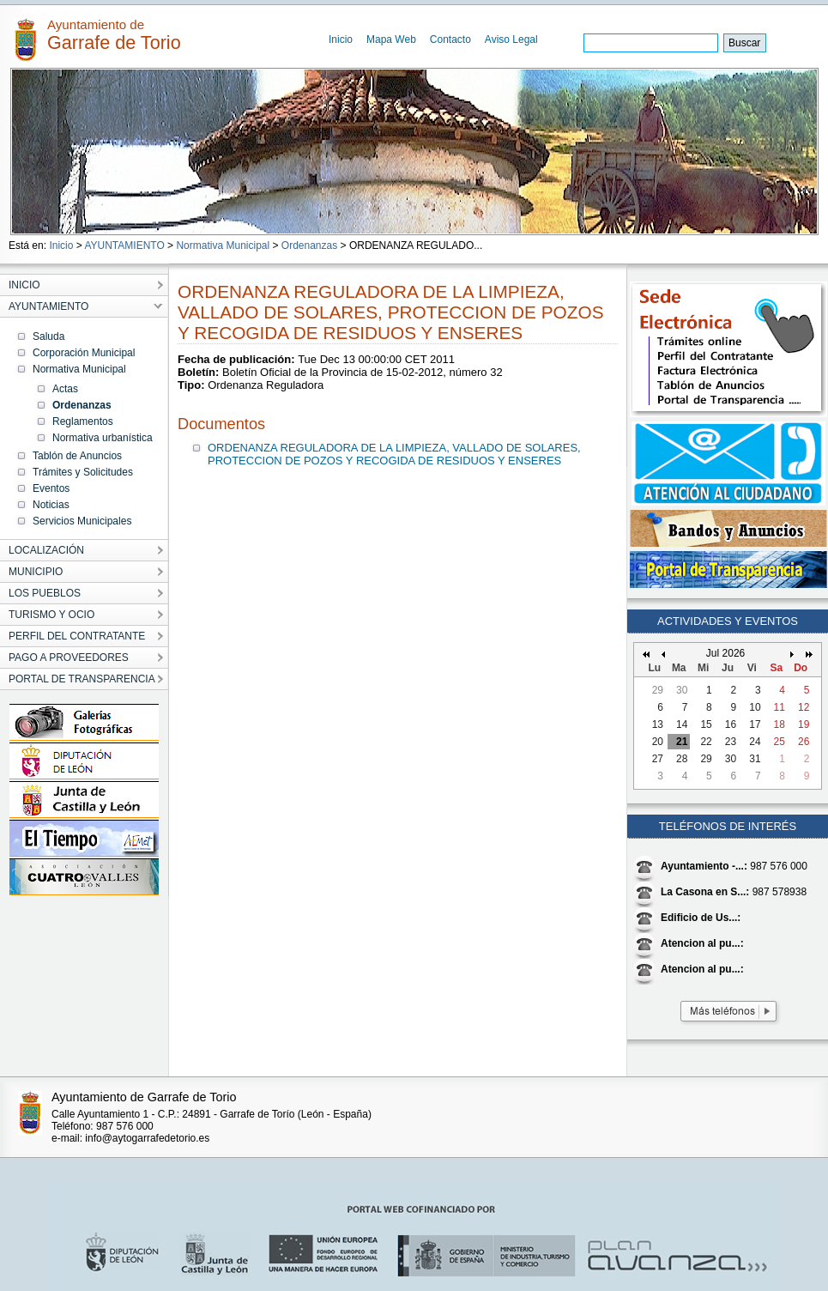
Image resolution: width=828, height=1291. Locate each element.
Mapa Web (391, 39)
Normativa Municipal (222, 245)
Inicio (341, 39)
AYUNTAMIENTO (124, 245)
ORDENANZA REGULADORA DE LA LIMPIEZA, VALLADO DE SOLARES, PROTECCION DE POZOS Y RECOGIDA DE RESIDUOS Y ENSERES (394, 454)
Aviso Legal (511, 39)
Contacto (450, 39)
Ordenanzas (309, 245)
